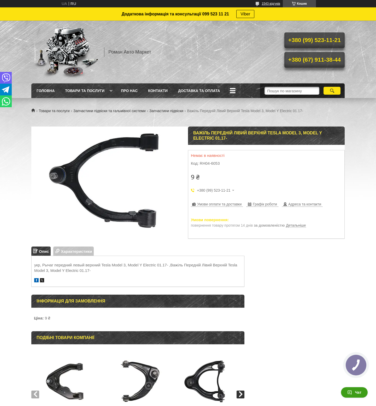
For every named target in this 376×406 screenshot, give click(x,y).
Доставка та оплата (199, 91)
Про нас (129, 91)
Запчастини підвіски (166, 111)
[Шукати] (332, 91)
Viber (245, 14)
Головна (46, 91)
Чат (354, 392)
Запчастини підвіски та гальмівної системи (109, 111)
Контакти (158, 91)
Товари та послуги (84, 91)
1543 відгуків (271, 3)
